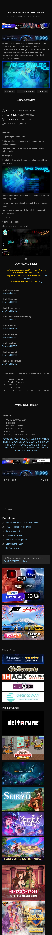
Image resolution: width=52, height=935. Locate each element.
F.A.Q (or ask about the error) (18, 527)
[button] (48, 5)
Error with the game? (14, 544)
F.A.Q (40, 282)
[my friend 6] (23, 686)
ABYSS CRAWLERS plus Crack (16, 439)
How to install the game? (16, 540)
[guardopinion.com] (23, 658)
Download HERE (9, 293)
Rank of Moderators (13, 531)
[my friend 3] (23, 677)
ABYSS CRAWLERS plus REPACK (26, 448)
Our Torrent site (12, 548)
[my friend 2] (23, 669)
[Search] (26, 509)
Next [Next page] (44, 480)
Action (36, 16)
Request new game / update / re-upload (22, 523)
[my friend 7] (23, 697)
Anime (44, 16)
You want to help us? (14, 535)
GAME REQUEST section (15, 561)
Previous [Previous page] (10, 480)
